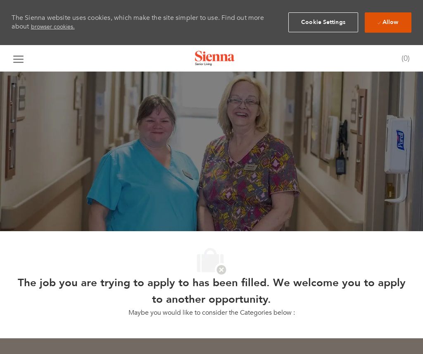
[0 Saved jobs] (404, 59)
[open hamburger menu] (18, 58)
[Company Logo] (215, 58)
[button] (323, 22)
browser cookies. (53, 27)
